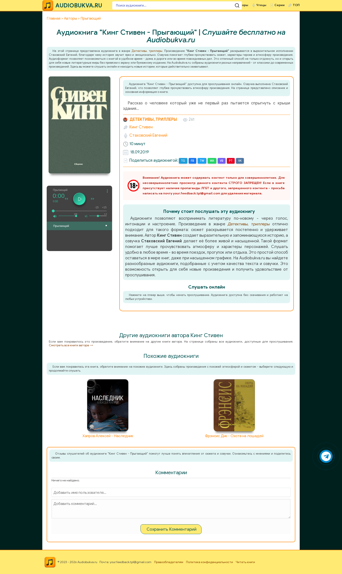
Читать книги (245, 562)
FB (192, 160)
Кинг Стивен (141, 127)
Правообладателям (168, 562)
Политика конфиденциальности (209, 562)
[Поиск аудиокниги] (138, 5)
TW (201, 160)
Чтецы (261, 5)
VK (239, 160)
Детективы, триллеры (147, 51)
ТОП (296, 5)
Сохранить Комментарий (172, 529)
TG (183, 160)
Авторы (242, 5)
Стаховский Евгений (148, 135)
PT (230, 160)
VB (221, 160)
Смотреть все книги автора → (71, 345)
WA (211, 160)
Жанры (222, 5)
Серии (279, 5)
